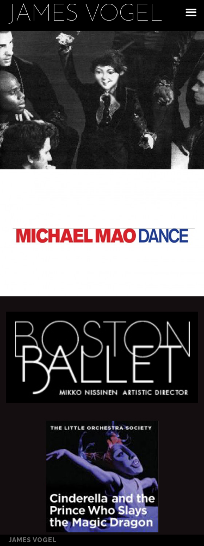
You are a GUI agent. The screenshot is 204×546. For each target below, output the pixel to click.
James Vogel (85, 15)
